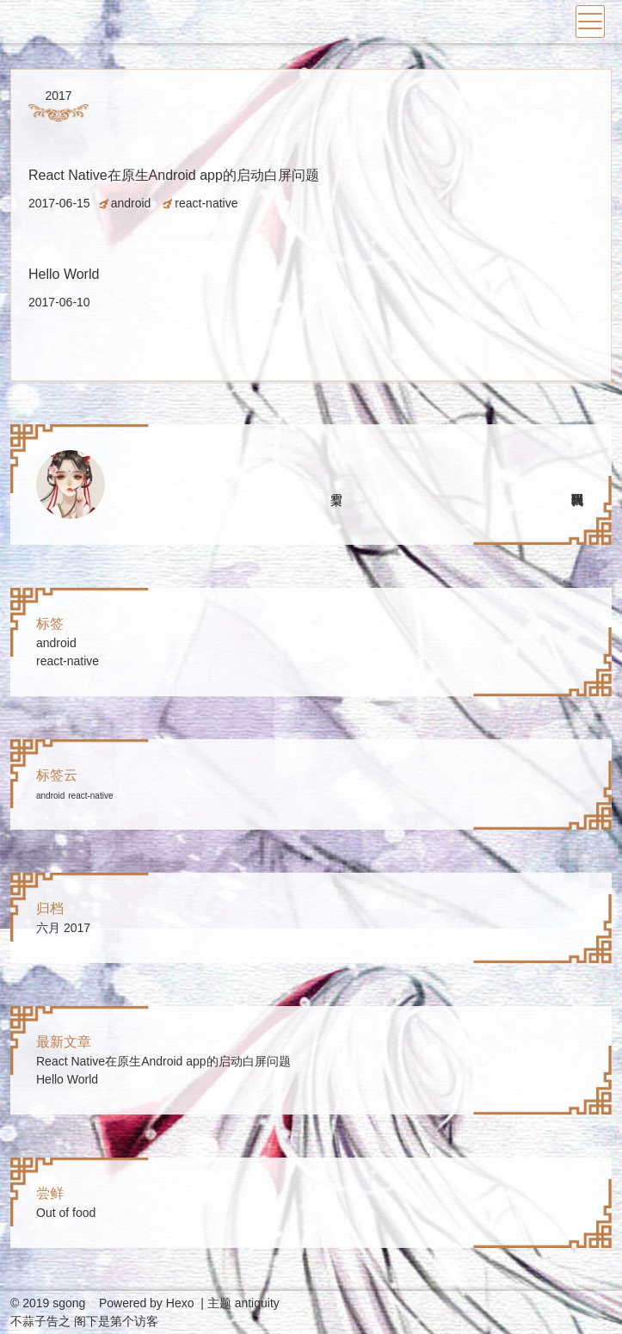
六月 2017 (63, 928)
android (131, 203)
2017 (58, 95)
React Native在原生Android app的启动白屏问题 (173, 175)
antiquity (257, 1303)
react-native (206, 203)
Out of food (65, 1213)
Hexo (180, 1303)
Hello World (63, 274)
